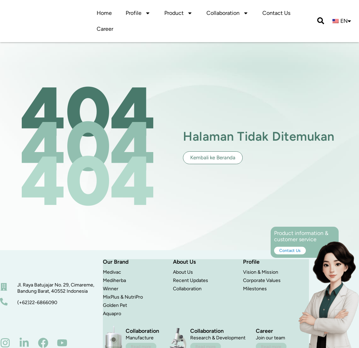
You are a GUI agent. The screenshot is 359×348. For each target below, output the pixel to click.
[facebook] (43, 343)
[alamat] (4, 287)
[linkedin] (24, 343)
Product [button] (178, 13)
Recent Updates (190, 280)
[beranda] (26, 267)
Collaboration (187, 289)
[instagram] (5, 343)
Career (105, 29)
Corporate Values (262, 280)
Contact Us (276, 13)
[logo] (27, 13)
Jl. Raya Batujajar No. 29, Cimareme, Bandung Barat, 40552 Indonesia (55, 288)
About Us (183, 272)
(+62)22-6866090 (37, 302)
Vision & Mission (260, 272)
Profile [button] (138, 13)
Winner (110, 289)
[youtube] (62, 343)
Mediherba (114, 280)
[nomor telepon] (4, 301)
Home (104, 13)
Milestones (255, 289)
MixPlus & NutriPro (123, 297)
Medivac (112, 272)
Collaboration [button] (227, 13)
